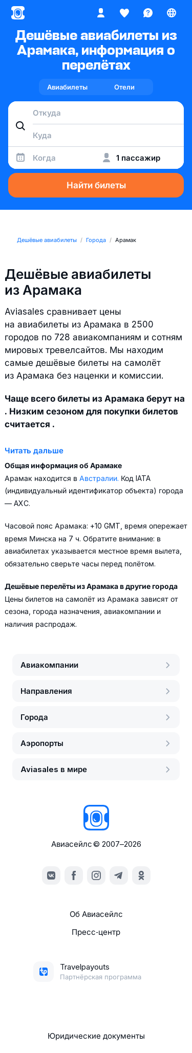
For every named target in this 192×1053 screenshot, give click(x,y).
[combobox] (96, 112)
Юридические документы (96, 1036)
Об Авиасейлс (96, 914)
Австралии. (100, 478)
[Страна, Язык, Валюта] (171, 13)
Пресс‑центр (96, 932)
